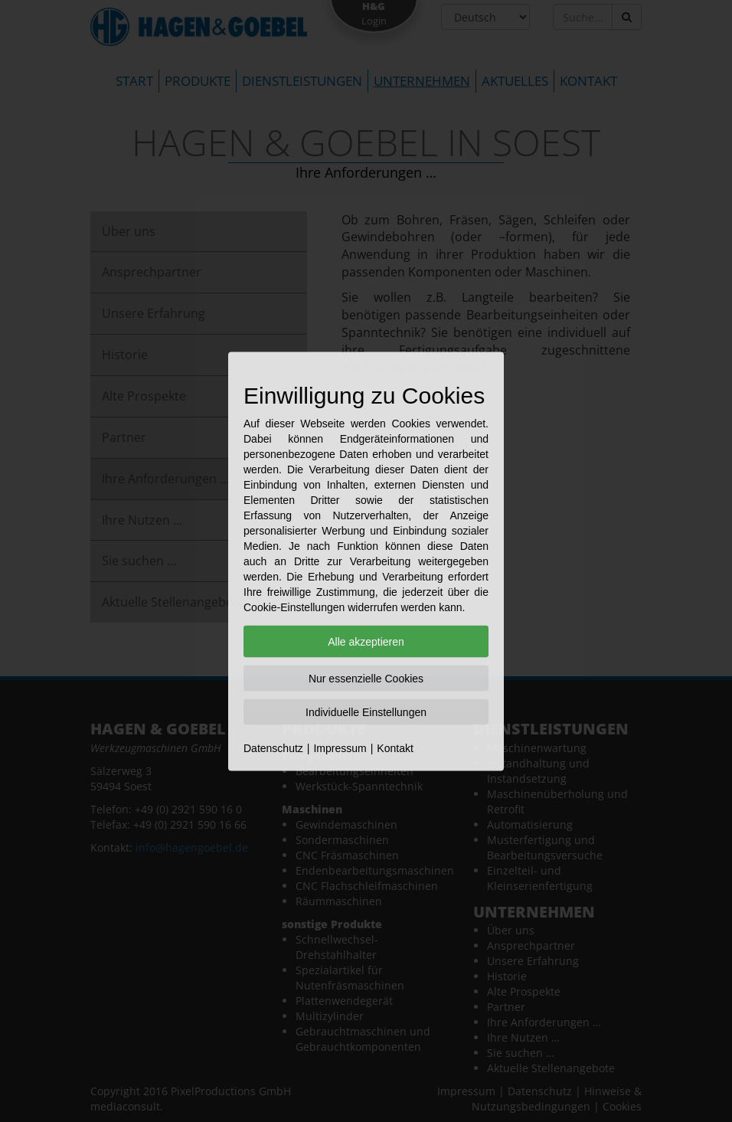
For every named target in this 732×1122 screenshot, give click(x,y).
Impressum (339, 747)
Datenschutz (273, 747)
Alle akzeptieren (366, 641)
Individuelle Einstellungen (366, 711)
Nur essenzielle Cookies (366, 678)
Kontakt (395, 747)
